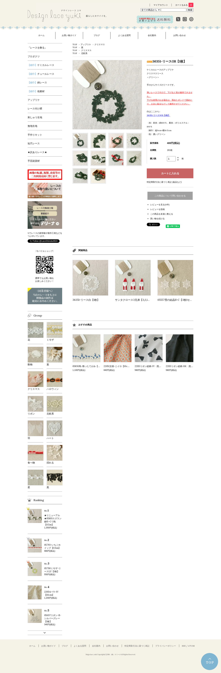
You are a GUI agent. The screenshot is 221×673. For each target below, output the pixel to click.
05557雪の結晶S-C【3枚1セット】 (177, 299)
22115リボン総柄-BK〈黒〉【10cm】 (184, 366)
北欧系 (84, 53)
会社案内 (152, 35)
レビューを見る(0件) (160, 204)
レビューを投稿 (157, 209)
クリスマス (99, 44)
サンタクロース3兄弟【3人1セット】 (136, 299)
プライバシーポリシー (165, 646)
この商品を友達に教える (161, 214)
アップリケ (86, 44)
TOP (75, 44)
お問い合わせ (179, 35)
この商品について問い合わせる (170, 195)
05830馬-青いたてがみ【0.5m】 (89, 366)
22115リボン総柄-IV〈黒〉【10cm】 (153, 366)
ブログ (97, 35)
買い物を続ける (157, 218)
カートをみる (184, 5)
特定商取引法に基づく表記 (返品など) (164, 182)
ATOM (191, 646)
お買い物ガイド (69, 35)
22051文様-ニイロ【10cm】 (118, 366)
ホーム (41, 35)
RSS (184, 646)
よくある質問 (124, 35)
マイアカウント (160, 5)
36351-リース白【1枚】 (86, 299)
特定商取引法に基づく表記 (136, 646)
